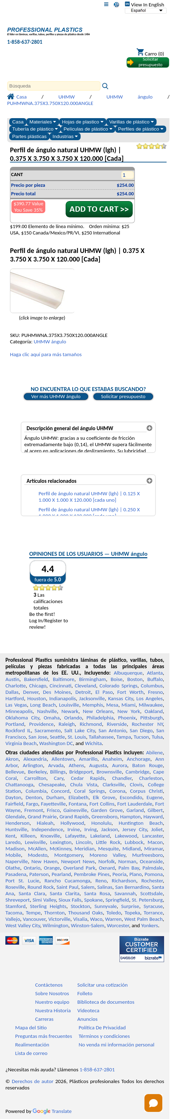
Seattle (57, 737)
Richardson (124, 880)
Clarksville (114, 784)
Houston (36, 698)
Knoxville (50, 836)
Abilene (154, 752)
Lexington (61, 842)
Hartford (14, 698)
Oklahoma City (22, 717)
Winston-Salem (88, 925)
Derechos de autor (33, 1081)
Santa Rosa (97, 893)
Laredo (12, 842)
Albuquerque (128, 673)
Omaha (52, 717)
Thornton (54, 912)
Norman (127, 861)
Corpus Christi (146, 791)
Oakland (153, 711)
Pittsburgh (151, 717)
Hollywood (72, 823)
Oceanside (151, 861)
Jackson (109, 829)
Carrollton (35, 778)
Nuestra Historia (53, 1010)
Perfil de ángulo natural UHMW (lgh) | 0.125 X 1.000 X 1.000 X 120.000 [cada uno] (89, 496)
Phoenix (127, 717)
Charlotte (15, 685)
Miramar (153, 848)
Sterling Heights (48, 906)
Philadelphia (99, 717)
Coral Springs (89, 791)
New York (128, 711)
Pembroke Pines (92, 874)
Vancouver (34, 919)
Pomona (153, 874)
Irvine (73, 829)
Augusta (98, 765)
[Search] (54, 86)
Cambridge (137, 772)
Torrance (153, 912)
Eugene (155, 797)
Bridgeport (81, 772)
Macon (155, 842)
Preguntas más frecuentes (43, 1036)
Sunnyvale (106, 906)
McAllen (37, 848)
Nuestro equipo (52, 1002)
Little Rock (108, 842)
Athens (76, 765)
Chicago (37, 685)
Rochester (152, 880)
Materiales (43, 122)
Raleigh (66, 724)
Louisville (69, 705)
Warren (113, 919)
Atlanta (155, 673)
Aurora (119, 765)
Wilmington (55, 925)
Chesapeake (52, 784)
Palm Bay (128, 868)
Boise (116, 679)
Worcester (118, 925)
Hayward (153, 816)
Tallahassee (101, 737)
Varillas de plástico (131, 122)
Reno (101, 880)
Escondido (131, 797)
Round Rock (40, 887)
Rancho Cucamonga (67, 880)
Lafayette (75, 836)
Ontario (32, 868)
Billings (58, 772)
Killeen (28, 836)
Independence (47, 829)
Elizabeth (78, 797)
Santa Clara (32, 893)
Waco (96, 919)
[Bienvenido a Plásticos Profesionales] (48, 29)
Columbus (152, 685)
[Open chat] (153, 1103)
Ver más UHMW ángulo (56, 396)
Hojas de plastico (82, 122)
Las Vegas (16, 705)
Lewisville (35, 842)
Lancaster (152, 836)
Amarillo (88, 759)
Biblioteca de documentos (105, 1002)
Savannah (125, 893)
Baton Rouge (147, 765)
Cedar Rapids (88, 778)
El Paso (104, 692)
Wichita (93, 743)
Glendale (15, 816)
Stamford (15, 906)
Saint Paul (67, 887)
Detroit (83, 692)
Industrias (65, 136)
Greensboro (104, 816)
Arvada (55, 765)
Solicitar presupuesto (123, 396)
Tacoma (13, 912)
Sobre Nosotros (52, 993)
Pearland (61, 874)
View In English (144, 4)
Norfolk (106, 861)
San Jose (38, 737)
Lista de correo (31, 1053)
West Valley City (22, 925)
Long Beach (43, 705)
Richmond (91, 724)
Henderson (17, 823)
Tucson (141, 737)
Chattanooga (19, 784)
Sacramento (48, 730)
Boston (135, 679)
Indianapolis (62, 698)
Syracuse (153, 906)
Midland (131, 848)
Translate (52, 1111)
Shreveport (17, 900)
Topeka (132, 912)
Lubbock (134, 842)
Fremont (33, 810)
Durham (55, 797)
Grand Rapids (74, 816)
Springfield (117, 900)
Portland (14, 724)
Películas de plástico (87, 129)
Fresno (155, 692)
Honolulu (101, 823)
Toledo (113, 912)
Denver (31, 692)
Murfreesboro (147, 855)
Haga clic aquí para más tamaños (46, 354)
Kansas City (120, 698)
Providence (41, 724)
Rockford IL (18, 730)
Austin (12, 679)
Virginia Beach (21, 743)
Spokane (93, 900)
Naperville (16, 861)
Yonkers (149, 925)
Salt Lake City (79, 730)
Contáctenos (49, 985)
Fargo (32, 804)
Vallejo (12, 919)
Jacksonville (92, 698)
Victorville (59, 919)
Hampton (130, 816)
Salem (87, 887)
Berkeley (37, 772)
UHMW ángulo (50, 341)
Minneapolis (18, 711)
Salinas (104, 887)
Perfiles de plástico (140, 129)
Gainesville (75, 810)
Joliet (157, 829)
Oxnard (107, 868)
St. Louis (77, 737)
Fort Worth (130, 692)
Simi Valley (44, 900)
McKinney (60, 848)
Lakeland (100, 836)
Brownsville (109, 772)
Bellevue (14, 772)
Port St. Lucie (22, 880)
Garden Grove (107, 810)
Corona (117, 791)
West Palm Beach (143, 919)
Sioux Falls (69, 900)
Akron (12, 759)
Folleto (84, 993)
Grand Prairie (42, 816)
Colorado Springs (118, 685)
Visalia (80, 919)
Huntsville (16, 829)
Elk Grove (104, 797)
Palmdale (153, 868)
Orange (52, 868)
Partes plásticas (29, 136)
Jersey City (134, 829)
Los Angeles (149, 698)
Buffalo (155, 679)
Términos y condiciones (104, 1036)
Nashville (47, 711)
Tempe (33, 912)
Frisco (53, 810)
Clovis (136, 784)
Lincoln (84, 842)
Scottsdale (151, 893)
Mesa (112, 705)
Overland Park (79, 868)
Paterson (39, 874)
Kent (10, 836)
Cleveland (85, 685)
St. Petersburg (147, 900)
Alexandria (35, 759)
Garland (135, 810)
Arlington (33, 765)
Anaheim (112, 759)
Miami (129, 705)
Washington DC (56, 743)
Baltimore (63, 679)
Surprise (130, 906)
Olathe (12, 868)
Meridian (85, 848)
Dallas (12, 692)
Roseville (15, 887)
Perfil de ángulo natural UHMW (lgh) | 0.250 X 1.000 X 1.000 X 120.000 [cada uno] (89, 512)
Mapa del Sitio (31, 1027)
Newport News (78, 861)
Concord (60, 791)
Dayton (13, 797)
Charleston (151, 778)
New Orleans (98, 711)
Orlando (73, 717)
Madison (15, 848)
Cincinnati (60, 685)
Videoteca (88, 1010)
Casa (18, 122)
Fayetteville (53, 804)
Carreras (44, 1019)
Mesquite (108, 848)
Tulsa (157, 737)
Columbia (36, 791)
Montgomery (68, 855)
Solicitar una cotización (102, 985)
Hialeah (45, 823)
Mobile (13, 855)
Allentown (63, 759)
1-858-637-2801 (24, 42)
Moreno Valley (107, 855)
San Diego (141, 730)
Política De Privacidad (102, 1027)
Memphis (92, 705)
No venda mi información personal (116, 1044)
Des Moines (57, 692)
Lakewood (126, 836)
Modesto (37, 855)
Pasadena (15, 874)
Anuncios (87, 1019)
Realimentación (32, 1044)
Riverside (117, 724)
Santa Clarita (65, 893)
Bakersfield (36, 679)
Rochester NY (147, 724)
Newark (69, 711)
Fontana (77, 804)
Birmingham (92, 679)
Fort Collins (102, 804)
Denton (34, 797)
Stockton (80, 906)
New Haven (44, 861)
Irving (90, 829)
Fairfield (14, 804)
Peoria (119, 874)
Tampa (123, 737)
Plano (135, 874)
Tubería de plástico (35, 129)
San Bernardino (132, 887)
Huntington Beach (141, 823)
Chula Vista (83, 784)
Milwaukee (151, 705)
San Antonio (112, 730)
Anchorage (139, 759)
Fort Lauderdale (134, 804)
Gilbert (155, 810)
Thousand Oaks (85, 912)
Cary (58, 778)
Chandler (121, 778)
